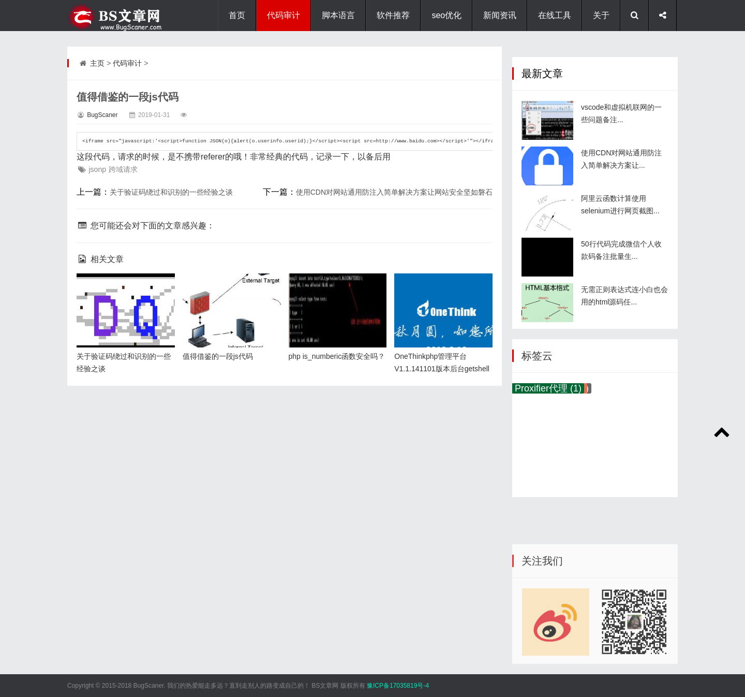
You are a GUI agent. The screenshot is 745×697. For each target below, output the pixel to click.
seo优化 (446, 15)
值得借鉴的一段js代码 (218, 356)
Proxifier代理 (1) (548, 388)
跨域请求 (123, 169)
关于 (601, 15)
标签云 (537, 355)
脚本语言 (338, 15)
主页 (97, 63)
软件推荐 (393, 15)
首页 (237, 15)
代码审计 (283, 15)
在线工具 (554, 15)
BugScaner (102, 115)
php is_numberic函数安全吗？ (337, 356)
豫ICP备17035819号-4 (398, 685)
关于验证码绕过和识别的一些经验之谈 (171, 192)
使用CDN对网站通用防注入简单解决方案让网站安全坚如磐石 (394, 192)
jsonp (97, 169)
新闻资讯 (499, 15)
